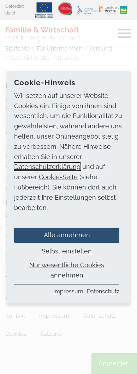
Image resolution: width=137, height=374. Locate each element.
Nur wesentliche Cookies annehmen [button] (66, 270)
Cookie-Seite (58, 177)
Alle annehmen (67, 235)
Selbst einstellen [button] (67, 251)
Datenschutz (103, 291)
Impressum (68, 291)
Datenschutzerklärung (47, 166)
